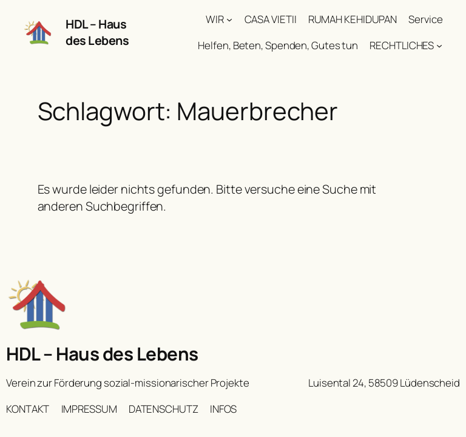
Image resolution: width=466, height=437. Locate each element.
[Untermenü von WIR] (229, 19)
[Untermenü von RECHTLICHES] (439, 45)
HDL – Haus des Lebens (97, 32)
